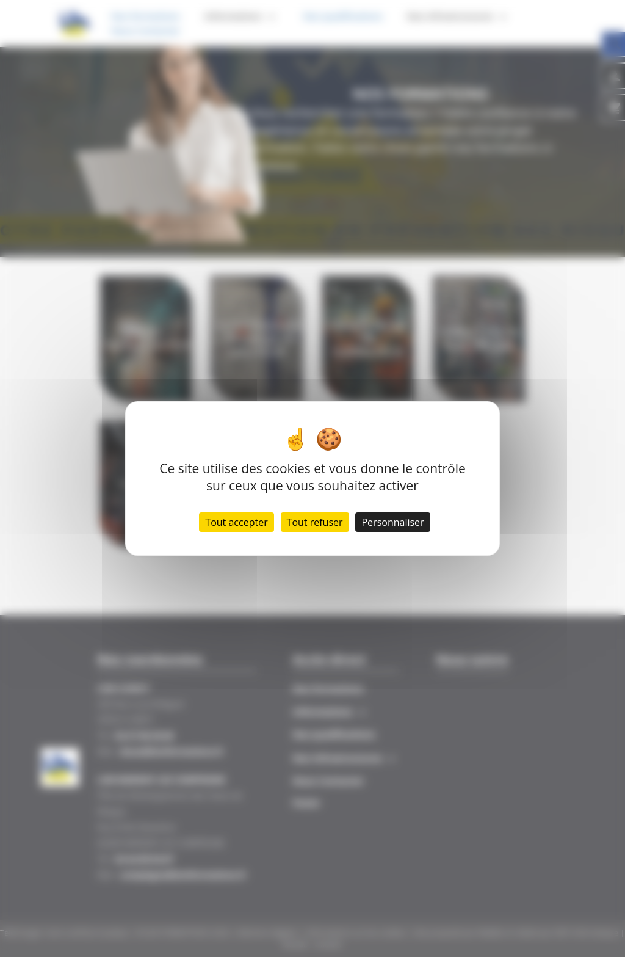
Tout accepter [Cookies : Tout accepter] (236, 522)
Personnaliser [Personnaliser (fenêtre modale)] (392, 522)
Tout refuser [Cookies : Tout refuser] (315, 522)
